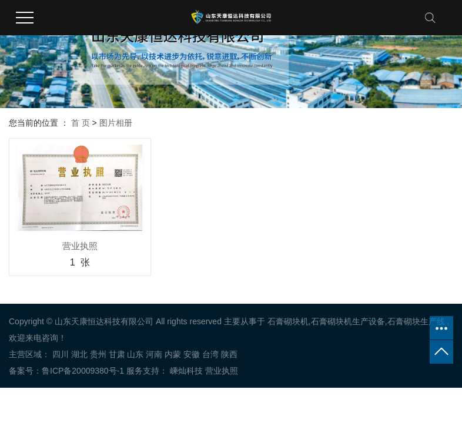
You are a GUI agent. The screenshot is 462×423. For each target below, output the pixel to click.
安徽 (191, 354)
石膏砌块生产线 (416, 321)
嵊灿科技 (185, 370)
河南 (154, 354)
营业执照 (221, 370)
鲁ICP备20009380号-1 (83, 370)
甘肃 (117, 354)
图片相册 (115, 122)
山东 (135, 354)
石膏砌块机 (288, 321)
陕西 (229, 354)
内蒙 (173, 354)
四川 (60, 354)
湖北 (79, 354)
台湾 (210, 354)
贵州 (98, 354)
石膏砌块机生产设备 (348, 321)
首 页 (80, 122)
